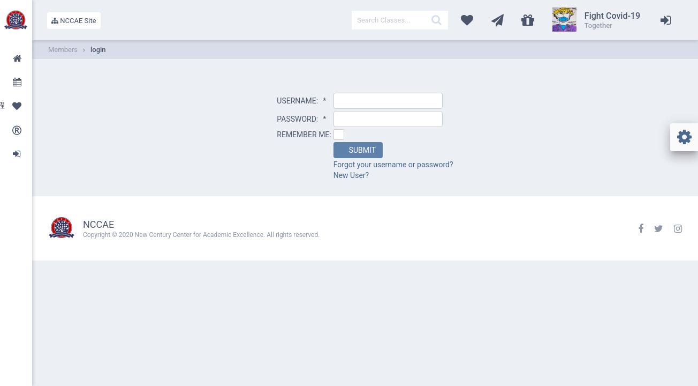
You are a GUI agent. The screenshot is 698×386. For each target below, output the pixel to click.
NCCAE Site (73, 21)
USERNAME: (301, 100)
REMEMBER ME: (304, 134)
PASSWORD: (301, 119)
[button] (358, 150)
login (98, 50)
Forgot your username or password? (393, 164)
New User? (351, 175)
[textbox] (400, 20)
